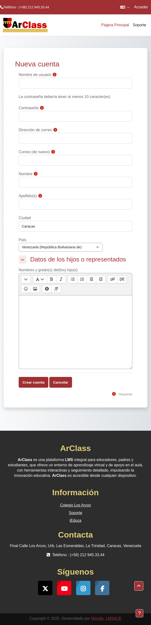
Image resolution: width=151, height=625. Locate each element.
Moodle (97, 618)
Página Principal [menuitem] (115, 25)
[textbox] (75, 332)
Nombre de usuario (35, 75)
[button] (124, 7)
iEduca (75, 520)
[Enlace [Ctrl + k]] (112, 279)
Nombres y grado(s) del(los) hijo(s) (48, 270)
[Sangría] (100, 279)
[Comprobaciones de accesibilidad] (46, 289)
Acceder (141, 7)
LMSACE (114, 618)
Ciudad (25, 218)
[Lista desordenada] (72, 279)
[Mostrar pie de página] (139, 613)
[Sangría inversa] (91, 279)
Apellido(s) (28, 196)
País (22, 240)
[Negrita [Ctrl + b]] (51, 279)
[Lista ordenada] (82, 279)
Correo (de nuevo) (34, 152)
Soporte (75, 513)
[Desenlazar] (121, 279)
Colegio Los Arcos (75, 505)
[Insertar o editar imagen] (35, 289)
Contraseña (29, 108)
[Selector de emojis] (25, 289)
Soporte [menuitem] (139, 25)
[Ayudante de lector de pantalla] (56, 289)
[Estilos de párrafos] (40, 279)
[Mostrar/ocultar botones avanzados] (25, 279)
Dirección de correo (35, 130)
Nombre (25, 174)
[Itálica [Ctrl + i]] (61, 279)
